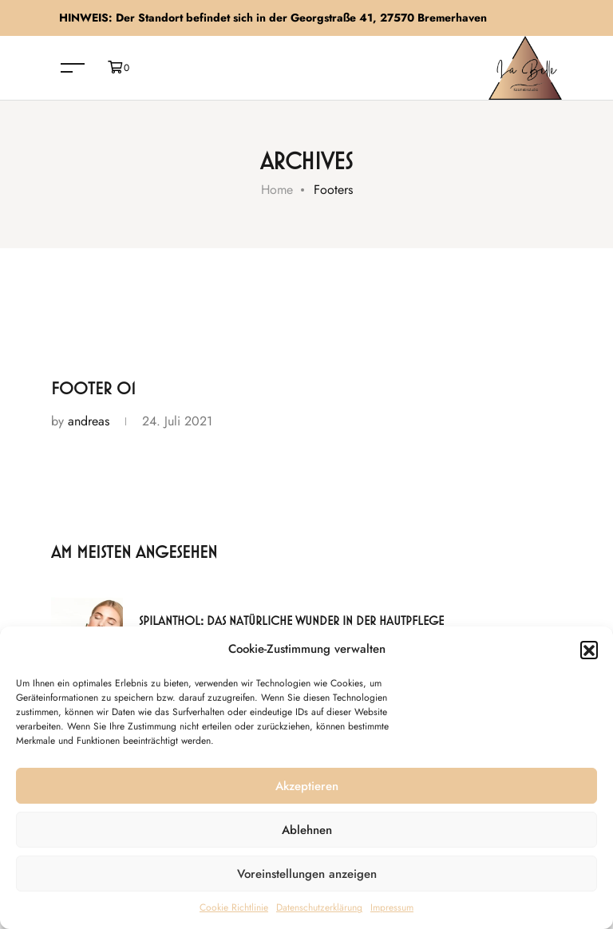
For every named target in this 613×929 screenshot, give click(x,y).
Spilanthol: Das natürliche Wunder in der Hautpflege (291, 621)
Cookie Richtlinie (234, 907)
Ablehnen (307, 830)
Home (277, 189)
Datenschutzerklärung (319, 907)
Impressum (391, 907)
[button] (589, 650)
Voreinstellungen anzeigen (307, 874)
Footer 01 (93, 389)
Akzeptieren (306, 786)
